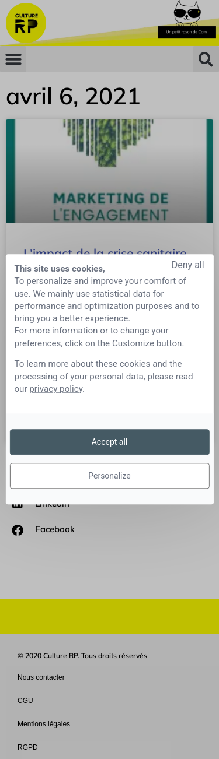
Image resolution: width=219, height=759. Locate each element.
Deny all (188, 264)
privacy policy (55, 389)
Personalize (109, 475)
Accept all (110, 442)
